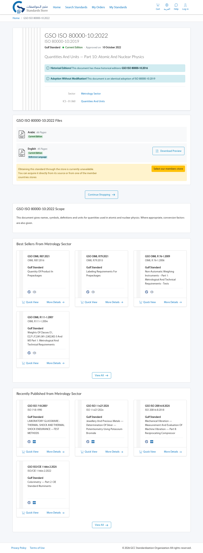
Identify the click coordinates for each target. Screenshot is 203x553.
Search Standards (77, 7)
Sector (71, 93)
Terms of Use (37, 548)
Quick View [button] (30, 302)
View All (101, 375)
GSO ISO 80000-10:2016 (135, 68)
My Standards (118, 7)
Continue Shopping (101, 194)
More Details (55, 302)
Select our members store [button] (168, 168)
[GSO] (30, 7)
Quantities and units (93, 101)
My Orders (98, 7)
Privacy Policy (18, 548)
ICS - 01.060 (69, 101)
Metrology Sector (91, 93)
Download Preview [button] (168, 151)
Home (58, 7)
